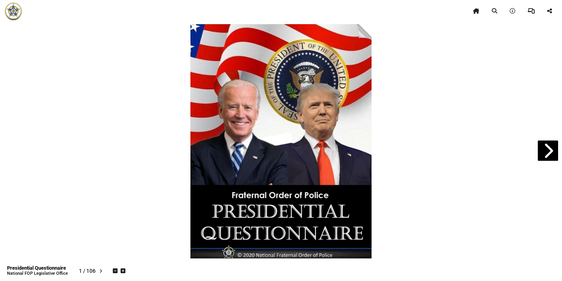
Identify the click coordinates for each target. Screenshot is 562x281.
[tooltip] (476, 11)
